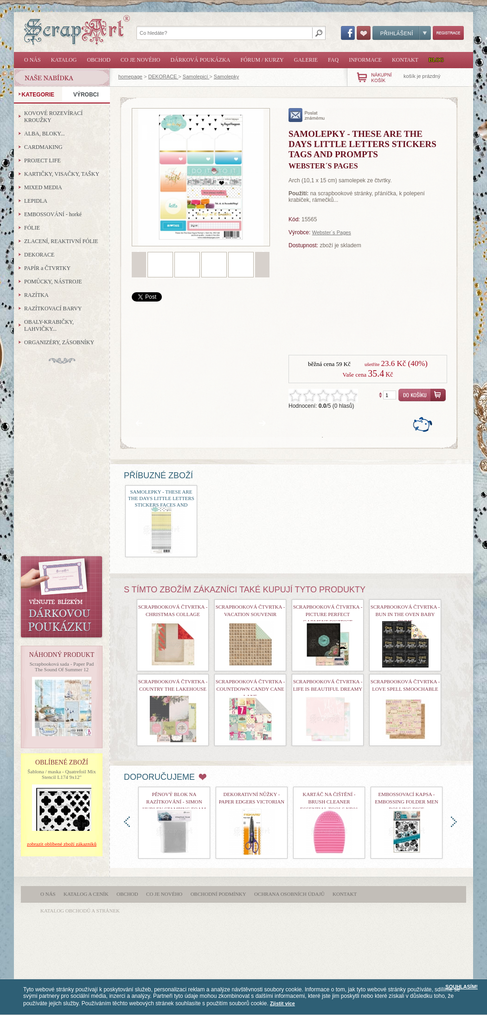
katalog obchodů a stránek (80, 910)
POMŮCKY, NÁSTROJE (53, 281)
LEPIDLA (35, 201)
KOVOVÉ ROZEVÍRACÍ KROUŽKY (53, 116)
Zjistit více (282, 1003)
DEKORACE (163, 76)
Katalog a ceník (86, 894)
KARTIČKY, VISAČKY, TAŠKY (61, 174)
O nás (32, 60)
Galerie (306, 60)
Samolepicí (196, 76)
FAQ (333, 60)
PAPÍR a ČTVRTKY (47, 268)
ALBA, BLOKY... (44, 133)
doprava (454, 821)
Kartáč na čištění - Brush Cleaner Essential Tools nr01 (329, 801)
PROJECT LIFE (42, 160)
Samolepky (226, 76)
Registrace (448, 33)
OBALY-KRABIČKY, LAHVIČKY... (49, 325)
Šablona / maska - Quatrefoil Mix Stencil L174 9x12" (61, 774)
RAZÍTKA (36, 295)
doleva (127, 821)
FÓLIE (32, 228)
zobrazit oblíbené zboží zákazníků (61, 844)
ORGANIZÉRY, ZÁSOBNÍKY (59, 342)
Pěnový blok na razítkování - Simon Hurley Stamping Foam (174, 801)
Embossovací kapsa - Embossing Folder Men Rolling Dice (406, 801)
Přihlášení (401, 33)
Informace (365, 60)
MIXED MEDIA (43, 187)
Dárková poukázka (200, 60)
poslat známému (306, 115)
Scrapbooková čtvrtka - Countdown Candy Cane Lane (250, 689)
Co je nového (140, 60)
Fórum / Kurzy (261, 60)
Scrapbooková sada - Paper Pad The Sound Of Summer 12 (62, 666)
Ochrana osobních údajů (289, 894)
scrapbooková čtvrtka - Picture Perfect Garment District (328, 614)
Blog (436, 60)
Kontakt (405, 60)
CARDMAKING (43, 147)
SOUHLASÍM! (461, 986)
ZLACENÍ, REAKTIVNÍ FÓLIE (61, 241)
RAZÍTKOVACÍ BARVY (53, 308)
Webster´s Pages (331, 232)
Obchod (98, 60)
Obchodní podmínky (218, 894)
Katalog (64, 60)
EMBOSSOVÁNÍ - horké (53, 214)
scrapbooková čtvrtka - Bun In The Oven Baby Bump (405, 614)
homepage (130, 76)
